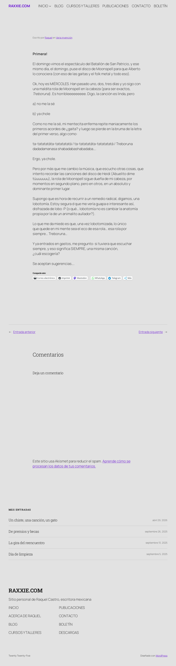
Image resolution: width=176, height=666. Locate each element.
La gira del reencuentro (27, 543)
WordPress (161, 655)
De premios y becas (24, 531)
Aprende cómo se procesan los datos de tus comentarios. (81, 463)
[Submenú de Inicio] (50, 6)
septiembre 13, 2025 (156, 542)
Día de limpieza (21, 554)
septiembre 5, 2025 (156, 554)
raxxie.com (19, 5)
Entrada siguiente (151, 332)
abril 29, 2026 (159, 520)
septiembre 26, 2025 (156, 531)
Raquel (48, 37)
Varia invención (64, 37)
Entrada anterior (24, 332)
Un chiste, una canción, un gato (33, 520)
